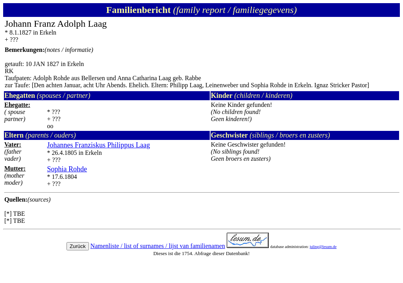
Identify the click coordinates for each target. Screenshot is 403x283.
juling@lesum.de (323, 246)
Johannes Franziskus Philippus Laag (98, 145)
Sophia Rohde (67, 169)
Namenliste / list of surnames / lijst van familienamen (158, 246)
